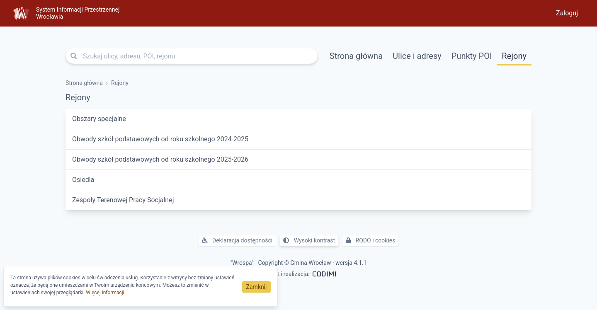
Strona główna (356, 56)
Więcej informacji (105, 292)
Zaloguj (567, 13)
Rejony (514, 56)
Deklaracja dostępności (237, 240)
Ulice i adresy (417, 56)
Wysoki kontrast (309, 240)
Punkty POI (471, 56)
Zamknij (256, 286)
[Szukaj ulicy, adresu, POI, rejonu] (192, 56)
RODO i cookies (370, 240)
